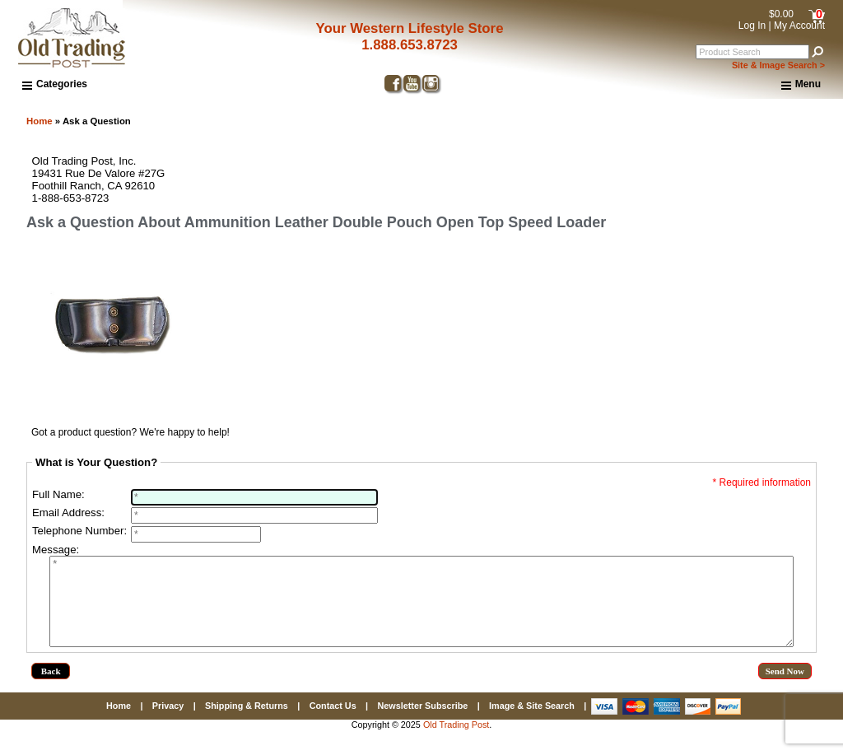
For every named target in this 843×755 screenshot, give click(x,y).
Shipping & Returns (246, 723)
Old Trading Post (456, 742)
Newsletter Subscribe (422, 723)
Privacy (168, 723)
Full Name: (58, 494)
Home (39, 121)
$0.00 (781, 14)
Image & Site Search (532, 723)
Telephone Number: (79, 530)
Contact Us (333, 723)
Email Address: (68, 512)
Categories (54, 84)
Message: (55, 549)
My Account (799, 25)
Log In (752, 25)
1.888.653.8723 (409, 45)
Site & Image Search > (778, 65)
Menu (801, 84)
